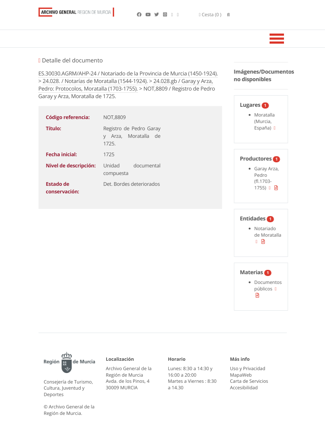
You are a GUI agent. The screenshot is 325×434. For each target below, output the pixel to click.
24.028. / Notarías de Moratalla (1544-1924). (95, 81)
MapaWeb (241, 375)
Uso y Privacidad (247, 368)
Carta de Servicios (249, 381)
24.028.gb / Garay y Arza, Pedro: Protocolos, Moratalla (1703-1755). (126, 85)
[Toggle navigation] (285, 38)
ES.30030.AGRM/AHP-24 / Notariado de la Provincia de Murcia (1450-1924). (128, 73)
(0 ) (210, 14)
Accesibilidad (244, 387)
